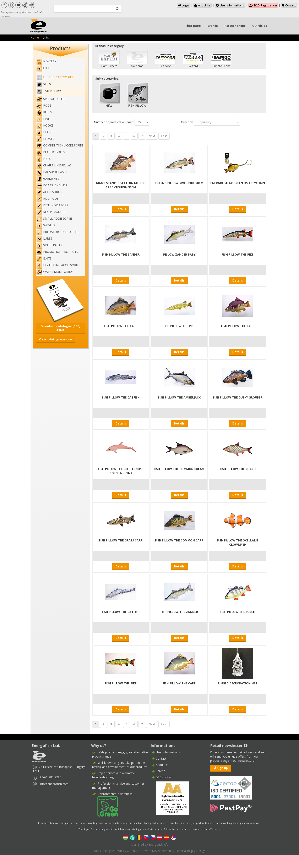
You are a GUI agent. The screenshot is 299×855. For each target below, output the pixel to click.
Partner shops (235, 26)
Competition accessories (59, 145)
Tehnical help (184, 851)
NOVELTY (46, 61)
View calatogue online (55, 339)
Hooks (44, 125)
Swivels (45, 225)
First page (193, 26)
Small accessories (54, 218)
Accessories (49, 192)
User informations (230, 5)
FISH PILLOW (52, 91)
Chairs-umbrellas (54, 165)
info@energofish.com (54, 784)
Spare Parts (49, 245)
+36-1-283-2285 (50, 777)
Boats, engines (51, 185)
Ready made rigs (52, 212)
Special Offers (51, 99)
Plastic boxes (50, 152)
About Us (202, 5)
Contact (289, 5)
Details (120, 209)
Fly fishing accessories (58, 265)
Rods (43, 105)
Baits (43, 258)
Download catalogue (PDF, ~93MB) (60, 328)
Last (164, 136)
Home (35, 37)
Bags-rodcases (51, 172)
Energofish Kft (158, 844)
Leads (44, 132)
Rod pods (47, 199)
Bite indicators (52, 205)
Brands (212, 26)
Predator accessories (57, 232)
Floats (45, 139)
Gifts (43, 68)
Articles (261, 26)
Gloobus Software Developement (149, 851)
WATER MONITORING (54, 272)
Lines (43, 119)
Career (160, 771)
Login (183, 5)
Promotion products (57, 252)
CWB (118, 851)
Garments (47, 179)
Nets (43, 159)
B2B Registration (263, 5)
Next (152, 136)
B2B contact (164, 777)
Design (201, 851)
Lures (44, 238)
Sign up (222, 768)
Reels (44, 112)
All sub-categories (58, 77)
